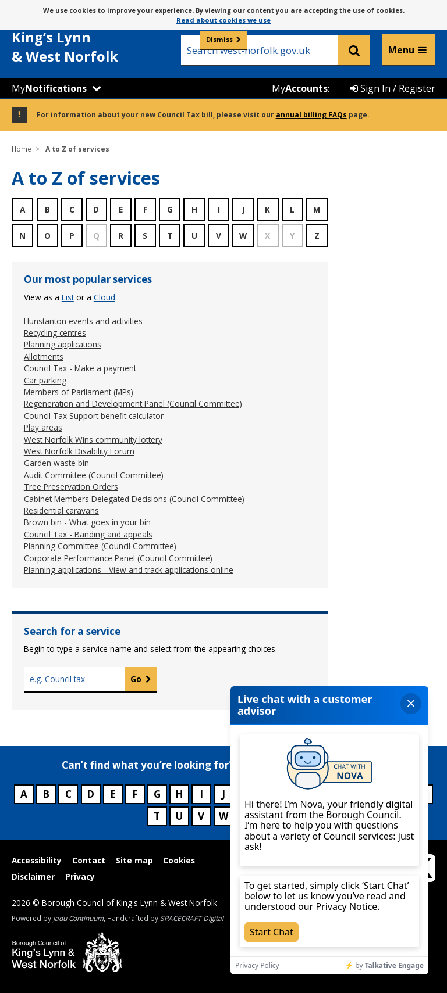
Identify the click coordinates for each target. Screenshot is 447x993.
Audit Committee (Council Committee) (94, 475)
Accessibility (37, 860)
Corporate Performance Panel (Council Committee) (118, 558)
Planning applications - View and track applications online (128, 569)
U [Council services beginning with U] (179, 816)
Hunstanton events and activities (83, 321)
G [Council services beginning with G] (157, 794)
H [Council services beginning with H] (179, 794)
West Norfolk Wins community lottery (93, 439)
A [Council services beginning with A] (23, 794)
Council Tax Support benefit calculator (94, 415)
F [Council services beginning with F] (135, 794)
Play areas (43, 427)
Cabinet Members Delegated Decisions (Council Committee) (134, 498)
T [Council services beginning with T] (157, 816)
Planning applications (62, 344)
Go (135, 678)
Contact (88, 860)
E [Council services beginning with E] (113, 794)
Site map (134, 860)
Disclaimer (33, 876)
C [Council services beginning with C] (68, 794)
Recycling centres (55, 332)
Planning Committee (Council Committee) (100, 545)
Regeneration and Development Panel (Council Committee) (133, 403)
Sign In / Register (392, 88)
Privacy (80, 876)
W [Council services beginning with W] (223, 816)
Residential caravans (61, 510)
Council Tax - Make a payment (80, 368)
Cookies (179, 860)
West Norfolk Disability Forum (79, 451)
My (49, 88)
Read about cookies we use (223, 20)
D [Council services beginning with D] (90, 794)
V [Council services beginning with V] (201, 816)
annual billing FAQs (311, 114)
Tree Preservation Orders (71, 486)
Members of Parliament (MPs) (78, 391)
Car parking (45, 380)
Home (21, 148)
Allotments (43, 356)
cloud (104, 297)
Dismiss (219, 39)
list (68, 297)
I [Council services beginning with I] (201, 794)
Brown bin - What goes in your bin (87, 522)
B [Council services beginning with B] (45, 794)
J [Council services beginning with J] (223, 794)
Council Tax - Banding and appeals (88, 534)
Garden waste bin (56, 462)
